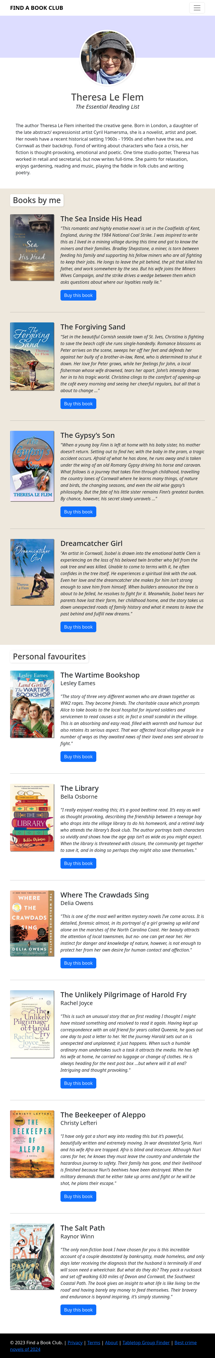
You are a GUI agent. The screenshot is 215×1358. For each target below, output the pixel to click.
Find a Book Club (36, 7)
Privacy (75, 1342)
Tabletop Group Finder (146, 1342)
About (111, 1342)
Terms (93, 1342)
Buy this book (78, 295)
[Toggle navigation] (197, 7)
